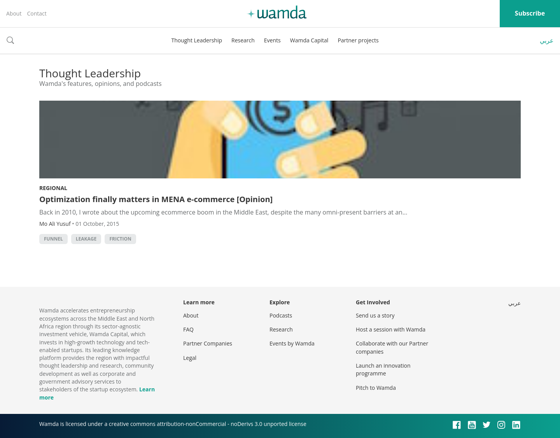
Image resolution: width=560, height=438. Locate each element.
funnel (53, 239)
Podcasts (281, 315)
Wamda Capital (309, 40)
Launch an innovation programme (383, 369)
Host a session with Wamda (390, 329)
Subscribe (530, 13)
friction (120, 239)
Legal (189, 357)
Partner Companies (207, 343)
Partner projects (358, 40)
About (13, 13)
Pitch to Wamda (376, 387)
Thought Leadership (196, 40)
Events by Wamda (292, 343)
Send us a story (375, 315)
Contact (36, 13)
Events (272, 40)
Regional (53, 188)
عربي (547, 40)
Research (243, 40)
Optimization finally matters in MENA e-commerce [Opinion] (156, 199)
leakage (86, 239)
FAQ (188, 329)
